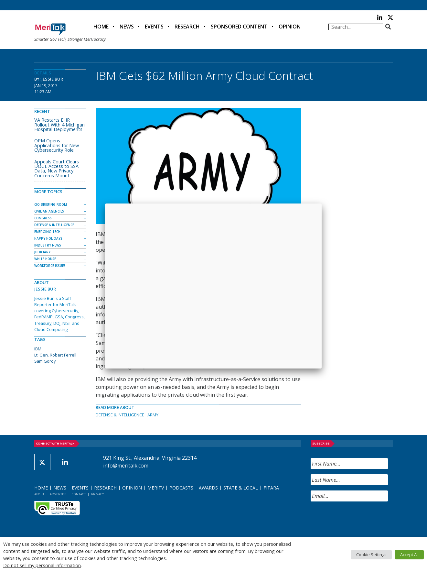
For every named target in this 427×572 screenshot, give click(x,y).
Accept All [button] (409, 554)
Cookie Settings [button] (371, 554)
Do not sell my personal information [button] (42, 565)
